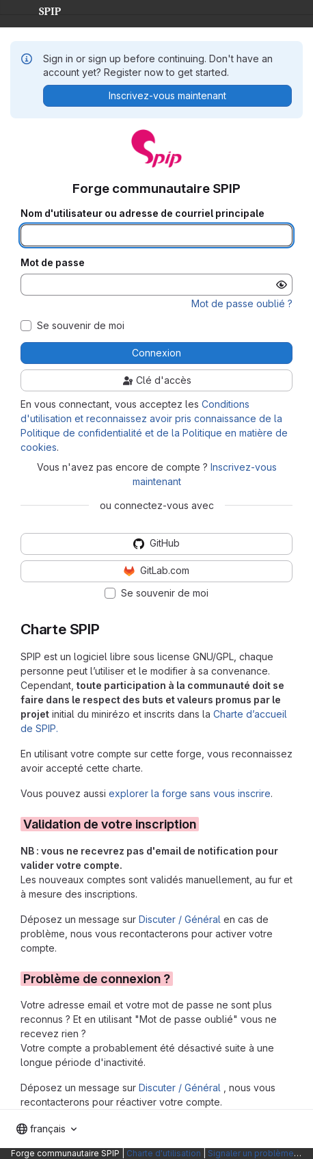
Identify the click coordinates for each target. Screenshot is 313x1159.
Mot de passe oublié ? (241, 303)
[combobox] (46, 1129)
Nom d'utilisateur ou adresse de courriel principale (142, 213)
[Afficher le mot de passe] (281, 285)
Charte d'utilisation (163, 1153)
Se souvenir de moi (80, 325)
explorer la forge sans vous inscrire (190, 793)
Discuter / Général (181, 919)
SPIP (39, 9)
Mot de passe (53, 262)
